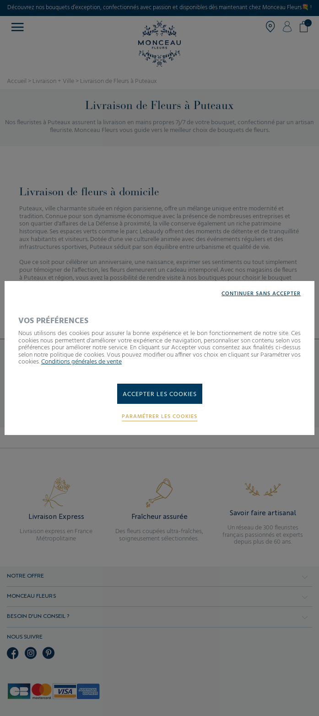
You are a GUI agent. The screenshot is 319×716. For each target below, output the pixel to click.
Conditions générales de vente (81, 362)
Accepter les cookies (160, 394)
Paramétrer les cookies (159, 417)
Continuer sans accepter (261, 294)
